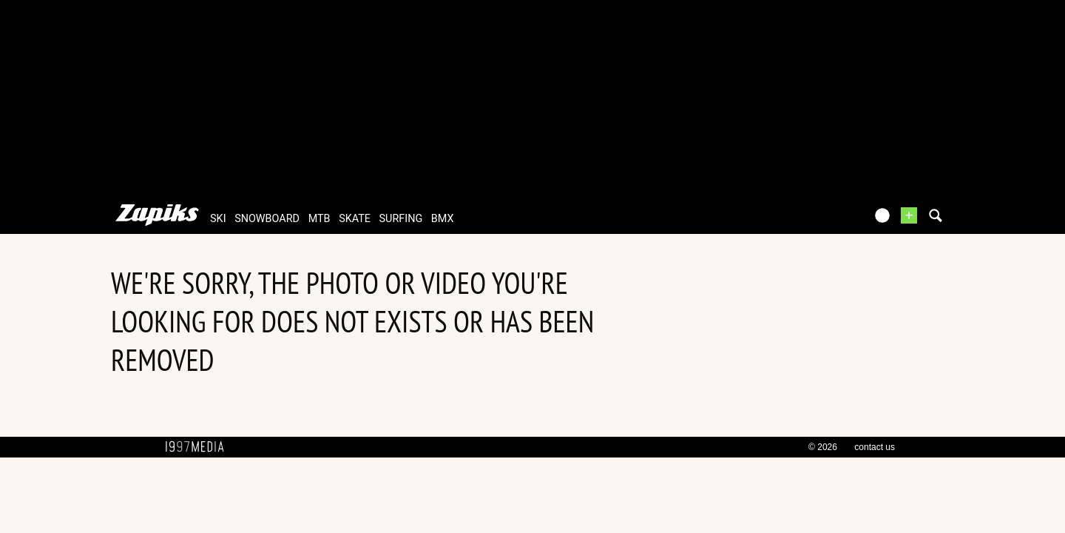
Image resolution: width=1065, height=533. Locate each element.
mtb (319, 218)
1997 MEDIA (199, 447)
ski (218, 218)
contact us (874, 447)
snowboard (267, 218)
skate (355, 218)
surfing (401, 218)
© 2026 (822, 447)
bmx (442, 218)
